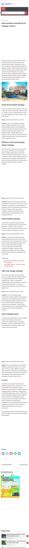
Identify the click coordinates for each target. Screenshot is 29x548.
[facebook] (3, 453)
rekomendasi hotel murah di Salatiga (16, 75)
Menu (3, 8)
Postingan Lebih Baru (7, 464)
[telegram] (19, 453)
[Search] (13, 13)
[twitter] (7, 453)
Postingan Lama (23, 464)
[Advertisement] (14, 43)
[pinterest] (11, 453)
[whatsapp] (15, 453)
